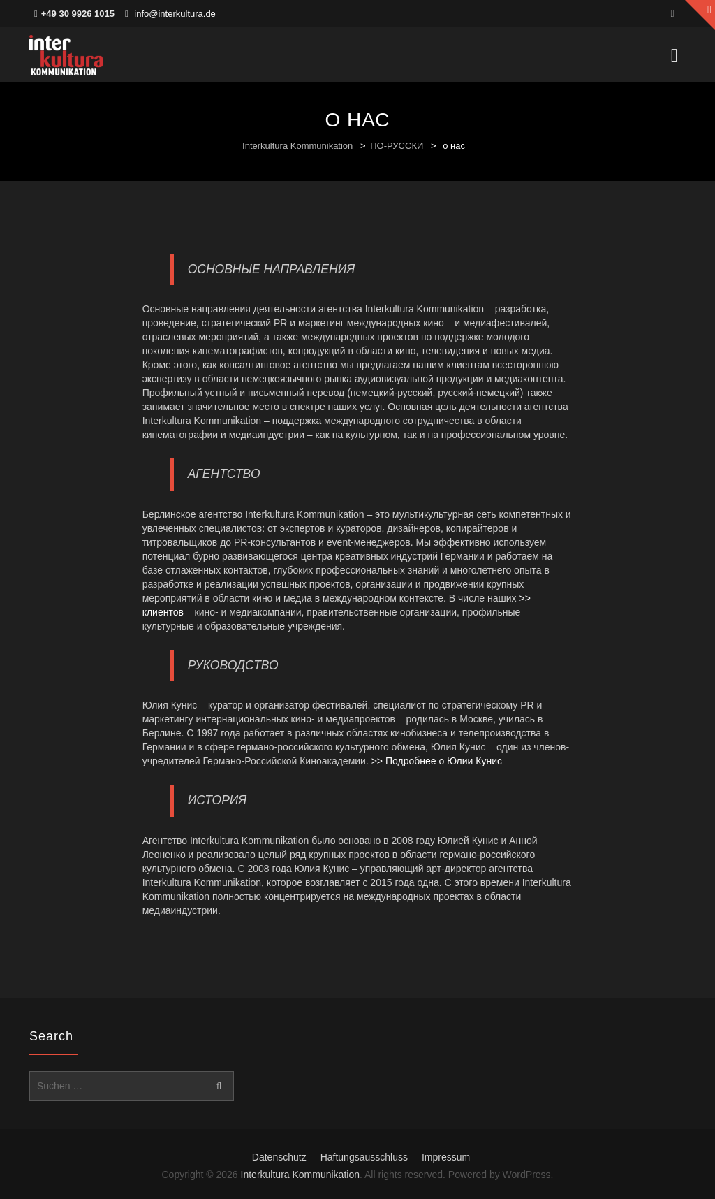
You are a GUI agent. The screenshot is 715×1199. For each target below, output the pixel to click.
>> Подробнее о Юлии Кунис (436, 760)
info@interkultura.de (175, 13)
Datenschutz (279, 1157)
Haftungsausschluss (364, 1157)
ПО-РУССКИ (396, 145)
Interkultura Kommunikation (297, 145)
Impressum (446, 1157)
